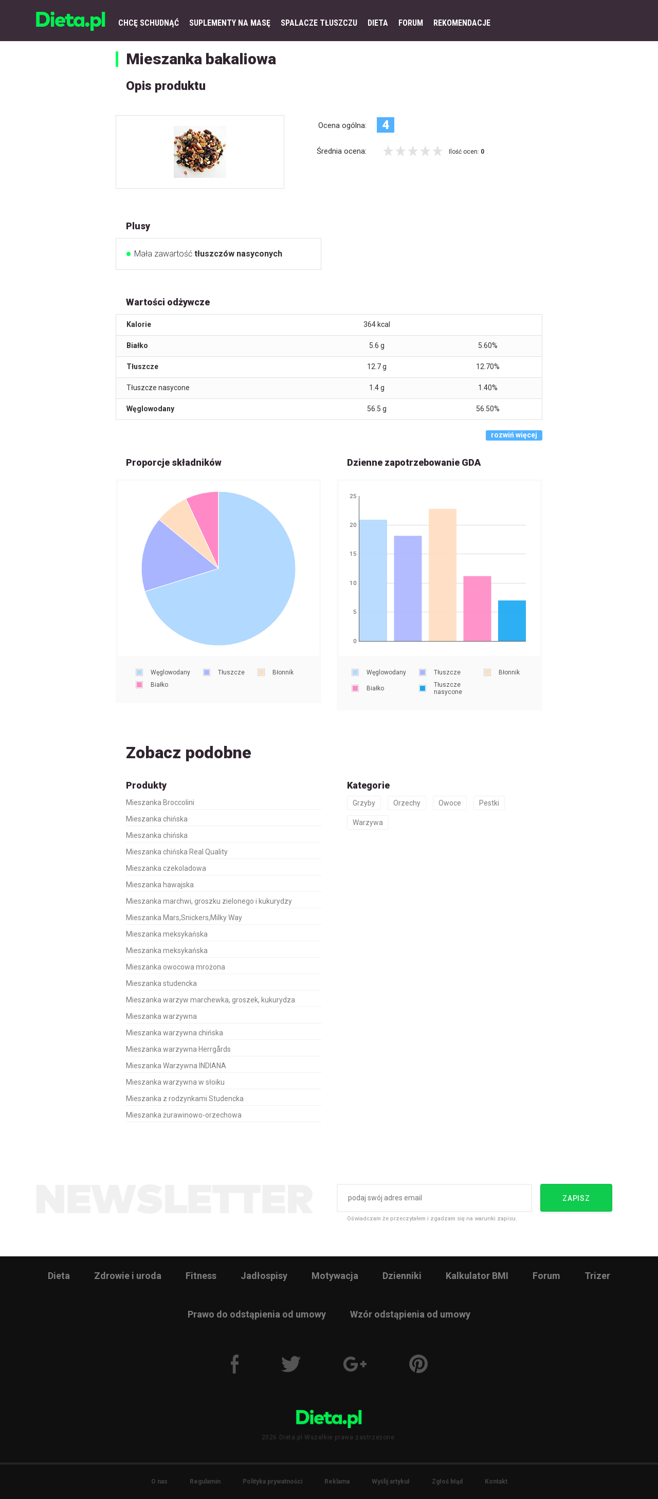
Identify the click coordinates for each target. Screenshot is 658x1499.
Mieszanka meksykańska (167, 934)
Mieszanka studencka (161, 983)
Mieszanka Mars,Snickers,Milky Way (184, 917)
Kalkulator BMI (477, 1275)
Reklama (337, 1481)
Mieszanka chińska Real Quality (177, 852)
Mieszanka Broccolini (160, 802)
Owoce (449, 803)
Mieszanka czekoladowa (166, 868)
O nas (159, 1481)
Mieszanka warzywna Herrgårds (178, 1049)
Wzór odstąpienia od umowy (410, 1314)
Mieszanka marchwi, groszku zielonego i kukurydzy (209, 901)
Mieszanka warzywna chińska (174, 1033)
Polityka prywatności (272, 1481)
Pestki (489, 803)
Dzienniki (402, 1275)
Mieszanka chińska (157, 819)
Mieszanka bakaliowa (201, 59)
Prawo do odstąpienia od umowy (257, 1314)
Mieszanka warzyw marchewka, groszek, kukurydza (210, 1000)
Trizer (597, 1275)
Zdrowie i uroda (127, 1275)
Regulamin (205, 1481)
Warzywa (368, 822)
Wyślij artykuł (391, 1481)
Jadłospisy (264, 1275)
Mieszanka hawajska (160, 885)
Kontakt (496, 1481)
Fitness (201, 1275)
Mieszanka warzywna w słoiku (175, 1082)
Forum (546, 1275)
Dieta (59, 1275)
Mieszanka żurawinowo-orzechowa (184, 1115)
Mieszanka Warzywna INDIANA (176, 1066)
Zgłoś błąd (447, 1481)
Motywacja (335, 1275)
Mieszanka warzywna (161, 1016)
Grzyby (364, 803)
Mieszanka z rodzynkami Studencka (185, 1098)
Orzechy (407, 803)
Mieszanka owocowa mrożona (175, 967)
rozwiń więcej (514, 435)
